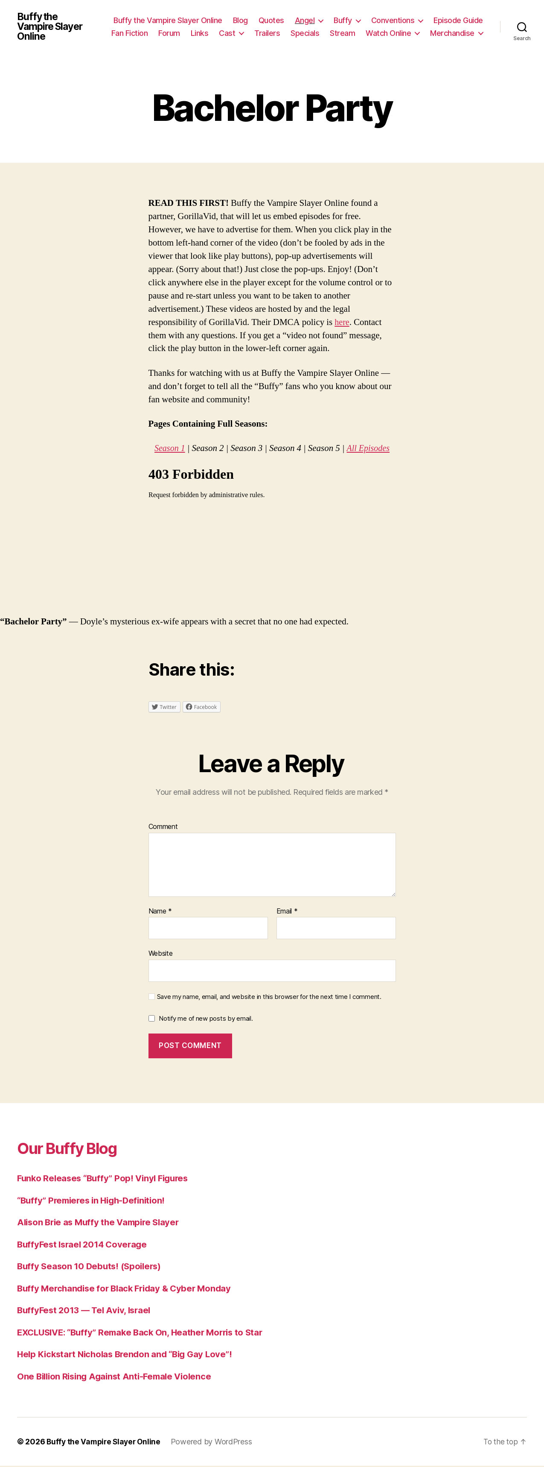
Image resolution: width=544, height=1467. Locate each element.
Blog (240, 20)
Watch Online (388, 33)
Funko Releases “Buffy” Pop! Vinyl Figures (106, 1179)
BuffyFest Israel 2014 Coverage (85, 1245)
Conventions (393, 20)
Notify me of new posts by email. (206, 1020)
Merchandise (452, 33)
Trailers (267, 33)
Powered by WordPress (215, 1442)
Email (287, 913)
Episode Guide (458, 20)
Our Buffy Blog (72, 1149)
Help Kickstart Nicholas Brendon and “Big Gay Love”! (129, 1355)
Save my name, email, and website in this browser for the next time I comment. (269, 998)
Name (160, 913)
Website (160, 954)
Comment (163, 828)
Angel (305, 20)
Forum (169, 33)
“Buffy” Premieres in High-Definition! (95, 1201)
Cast (227, 33)
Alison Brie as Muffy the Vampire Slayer (101, 1223)
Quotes (271, 20)
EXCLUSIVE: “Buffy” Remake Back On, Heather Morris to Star (146, 1333)
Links (200, 33)
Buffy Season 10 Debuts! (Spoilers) (92, 1267)
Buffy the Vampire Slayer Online (52, 27)
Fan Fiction (129, 33)
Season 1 (169, 449)
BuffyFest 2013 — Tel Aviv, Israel (86, 1311)
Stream (342, 33)
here (342, 323)
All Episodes (368, 449)
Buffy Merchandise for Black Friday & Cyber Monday (128, 1289)
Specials (305, 33)
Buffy (343, 20)
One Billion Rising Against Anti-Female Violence (118, 1377)
